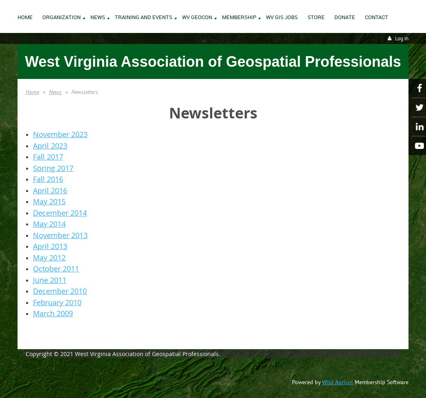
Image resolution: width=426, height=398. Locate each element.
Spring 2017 (53, 168)
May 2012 (49, 257)
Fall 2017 (48, 157)
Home (32, 92)
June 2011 (49, 280)
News (55, 92)
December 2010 (60, 291)
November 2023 (60, 134)
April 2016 (50, 190)
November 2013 (60, 235)
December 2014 (60, 213)
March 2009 (53, 313)
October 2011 (56, 268)
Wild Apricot (337, 382)
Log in (401, 38)
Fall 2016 (48, 179)
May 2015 (49, 201)
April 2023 (50, 146)
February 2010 (57, 302)
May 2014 (49, 224)
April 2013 (50, 246)
